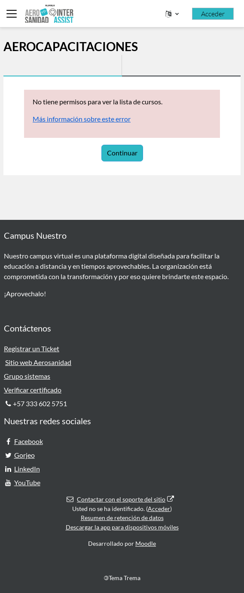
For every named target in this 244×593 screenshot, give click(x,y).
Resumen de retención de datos (122, 517)
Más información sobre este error (82, 119)
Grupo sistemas (27, 376)
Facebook (28, 441)
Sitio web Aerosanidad (38, 362)
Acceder (213, 13)
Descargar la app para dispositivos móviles (122, 527)
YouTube (27, 482)
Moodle (145, 543)
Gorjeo (24, 455)
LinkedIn (27, 469)
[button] (172, 14)
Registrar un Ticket (31, 348)
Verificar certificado (32, 390)
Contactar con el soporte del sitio (120, 499)
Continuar (122, 153)
